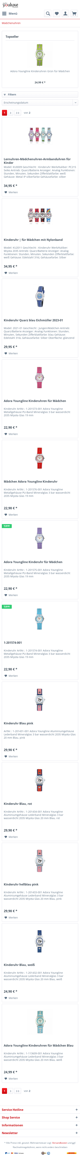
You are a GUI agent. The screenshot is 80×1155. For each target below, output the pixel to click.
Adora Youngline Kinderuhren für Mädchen (35, 401)
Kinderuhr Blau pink (18, 723)
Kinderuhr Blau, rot (18, 804)
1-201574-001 (13, 643)
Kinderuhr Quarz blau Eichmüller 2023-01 (33, 320)
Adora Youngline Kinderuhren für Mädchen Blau (38, 1045)
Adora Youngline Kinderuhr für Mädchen (33, 562)
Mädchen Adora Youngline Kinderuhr (30, 482)
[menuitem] (9, 13)
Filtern (10, 94)
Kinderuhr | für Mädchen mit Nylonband (33, 240)
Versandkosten (59, 1142)
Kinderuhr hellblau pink (21, 884)
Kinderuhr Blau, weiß (19, 965)
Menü (9, 13)
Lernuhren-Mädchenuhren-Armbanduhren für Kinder (37, 161)
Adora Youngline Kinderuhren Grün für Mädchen (40, 71)
